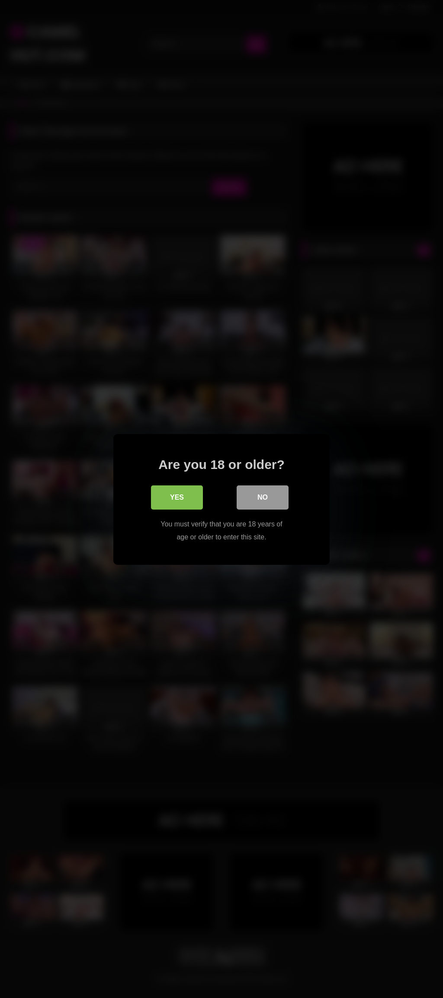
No (262, 497)
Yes (177, 497)
